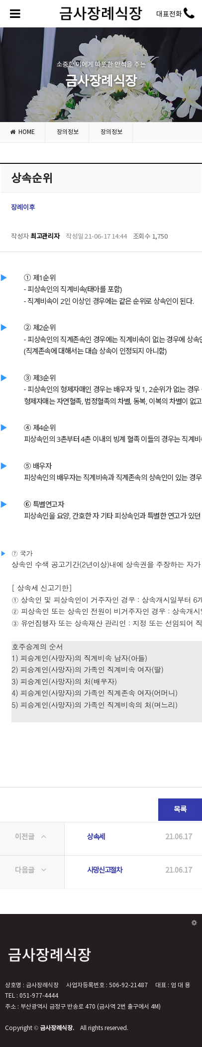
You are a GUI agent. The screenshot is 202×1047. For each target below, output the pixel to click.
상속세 (95, 837)
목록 (172, 806)
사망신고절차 (104, 870)
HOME (22, 132)
